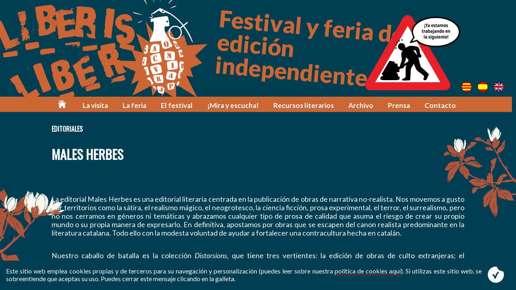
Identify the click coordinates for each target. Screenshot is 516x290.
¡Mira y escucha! (235, 106)
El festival (179, 106)
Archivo (362, 106)
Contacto (442, 106)
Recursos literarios (305, 106)
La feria (137, 106)
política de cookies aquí (368, 271)
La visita (98, 106)
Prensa (400, 106)
